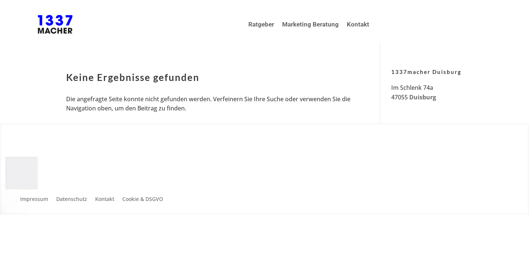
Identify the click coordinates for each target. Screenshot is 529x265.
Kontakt (358, 24)
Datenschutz (71, 199)
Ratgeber (261, 24)
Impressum (34, 199)
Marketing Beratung (310, 24)
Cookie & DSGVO (142, 199)
